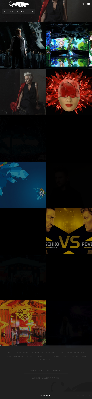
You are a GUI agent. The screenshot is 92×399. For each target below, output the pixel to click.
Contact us (71, 356)
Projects (23, 353)
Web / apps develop (71, 353)
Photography (15, 356)
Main (11, 353)
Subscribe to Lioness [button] (46, 371)
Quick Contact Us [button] (46, 378)
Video (31, 356)
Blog (57, 356)
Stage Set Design (43, 353)
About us (44, 356)
